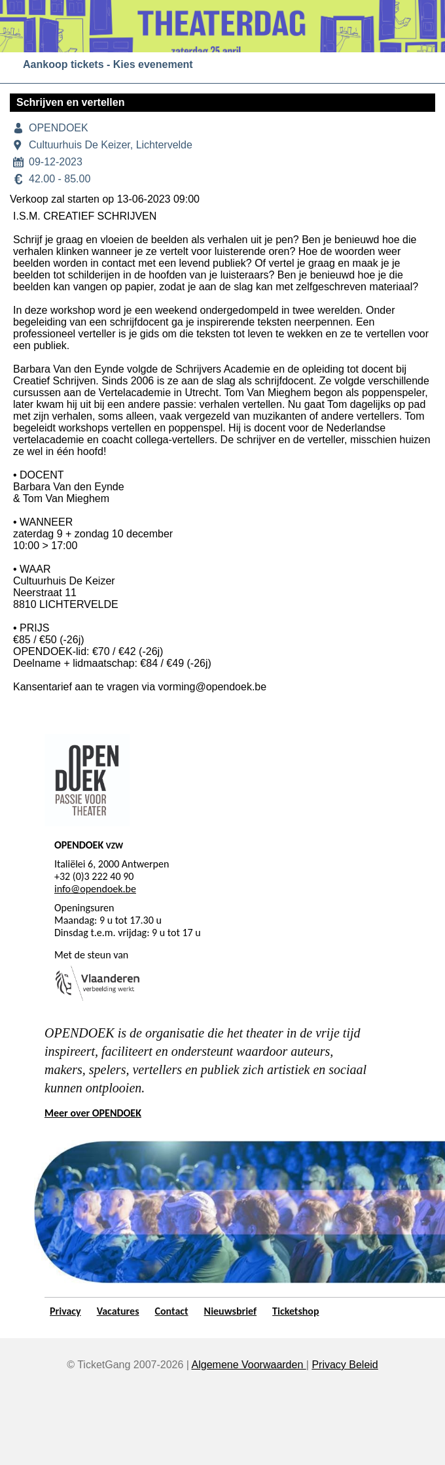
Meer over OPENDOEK (92, 1113)
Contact (171, 1311)
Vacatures (118, 1311)
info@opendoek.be (95, 889)
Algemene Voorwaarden (249, 1364)
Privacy (65, 1311)
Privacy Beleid (345, 1364)
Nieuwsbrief (230, 1311)
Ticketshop (295, 1311)
